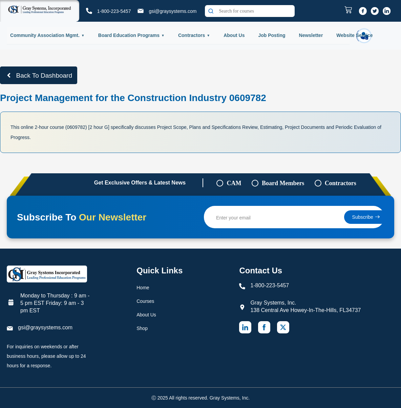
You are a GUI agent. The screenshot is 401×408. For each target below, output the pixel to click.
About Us (234, 35)
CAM (234, 183)
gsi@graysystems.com (172, 11)
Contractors (191, 35)
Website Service (354, 35)
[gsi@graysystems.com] (141, 11)
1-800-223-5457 (114, 11)
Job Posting (271, 35)
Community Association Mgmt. (45, 35)
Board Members (283, 183)
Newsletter (311, 35)
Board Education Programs (129, 35)
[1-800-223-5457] (89, 11)
